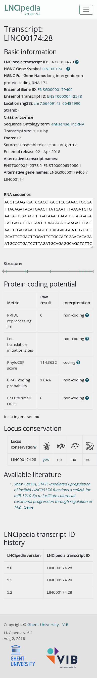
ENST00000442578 (64, 96)
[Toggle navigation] (86, 10)
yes (46, 459)
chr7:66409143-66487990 (57, 103)
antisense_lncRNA (67, 123)
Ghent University (43, 624)
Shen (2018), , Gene (53, 495)
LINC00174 (52, 68)
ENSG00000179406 (55, 89)
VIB (65, 624)
